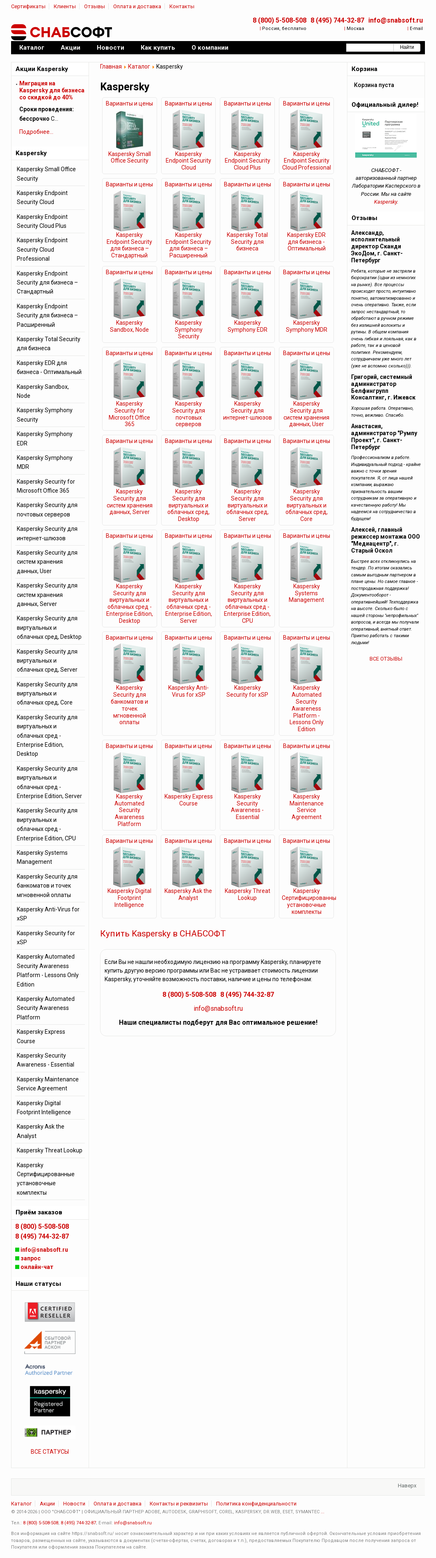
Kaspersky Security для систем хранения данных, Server (130, 501)
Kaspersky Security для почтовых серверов (188, 413)
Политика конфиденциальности (256, 1504)
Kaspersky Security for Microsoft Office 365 (129, 413)
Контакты (181, 6)
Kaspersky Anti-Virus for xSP (188, 691)
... (322, 1511)
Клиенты (65, 6)
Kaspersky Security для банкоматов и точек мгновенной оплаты (129, 704)
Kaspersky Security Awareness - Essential (247, 806)
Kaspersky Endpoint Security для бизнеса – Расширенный (188, 245)
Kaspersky (385, 202)
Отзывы (94, 6)
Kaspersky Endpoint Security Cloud (188, 161)
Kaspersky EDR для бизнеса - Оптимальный (306, 242)
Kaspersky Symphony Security (189, 329)
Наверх (407, 1485)
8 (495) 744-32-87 (337, 20)
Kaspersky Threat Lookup (247, 894)
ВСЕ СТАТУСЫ (50, 1451)
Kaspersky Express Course (188, 800)
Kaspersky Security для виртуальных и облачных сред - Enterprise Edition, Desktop (129, 603)
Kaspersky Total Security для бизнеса (247, 242)
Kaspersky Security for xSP (247, 691)
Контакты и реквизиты (179, 1504)
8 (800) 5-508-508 (279, 20)
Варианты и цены (129, 103)
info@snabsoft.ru (395, 20)
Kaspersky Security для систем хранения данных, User (306, 413)
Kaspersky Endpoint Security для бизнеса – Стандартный (129, 245)
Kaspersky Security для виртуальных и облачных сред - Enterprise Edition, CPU (247, 603)
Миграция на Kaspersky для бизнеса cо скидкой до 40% (51, 90)
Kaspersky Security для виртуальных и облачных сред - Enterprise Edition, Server (188, 603)
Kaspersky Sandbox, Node (129, 326)
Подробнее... (36, 131)
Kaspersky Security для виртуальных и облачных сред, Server (247, 505)
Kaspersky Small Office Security (129, 157)
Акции (47, 1504)
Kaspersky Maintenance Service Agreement (307, 806)
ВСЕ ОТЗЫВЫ (386, 659)
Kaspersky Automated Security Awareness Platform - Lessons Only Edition (307, 708)
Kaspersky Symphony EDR (247, 326)
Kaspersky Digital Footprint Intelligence (129, 898)
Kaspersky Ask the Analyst (188, 894)
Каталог (139, 66)
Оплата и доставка (137, 6)
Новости (74, 1504)
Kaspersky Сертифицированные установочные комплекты (306, 901)
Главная (111, 66)
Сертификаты (28, 6)
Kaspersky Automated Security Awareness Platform (129, 810)
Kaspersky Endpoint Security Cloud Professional (306, 161)
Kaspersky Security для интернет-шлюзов (247, 410)
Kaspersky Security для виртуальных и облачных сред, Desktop (188, 505)
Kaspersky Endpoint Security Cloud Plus (247, 161)
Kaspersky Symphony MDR (306, 326)
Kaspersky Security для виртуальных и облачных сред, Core (306, 505)
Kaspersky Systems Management (306, 593)
